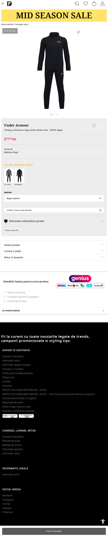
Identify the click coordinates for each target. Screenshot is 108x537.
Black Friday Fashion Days (16, 406)
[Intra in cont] (102, 3)
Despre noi (8, 377)
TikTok (6, 503)
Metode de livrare (12, 445)
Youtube (6, 508)
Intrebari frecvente (12, 356)
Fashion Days (11, 152)
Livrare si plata (12, 251)
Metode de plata (11, 440)
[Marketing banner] (54, 14)
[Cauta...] (77, 3)
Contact (6, 381)
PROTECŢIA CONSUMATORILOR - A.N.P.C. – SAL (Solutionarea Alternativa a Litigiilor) (48, 394)
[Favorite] (85, 3)
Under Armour (16, 125)
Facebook (7, 495)
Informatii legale (15, 468)
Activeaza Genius (54, 310)
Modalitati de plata (12, 402)
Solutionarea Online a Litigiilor (19, 398)
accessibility (103, 521)
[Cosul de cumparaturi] (94, 3)
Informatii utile (10, 474)
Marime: (8, 192)
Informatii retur (11, 360)
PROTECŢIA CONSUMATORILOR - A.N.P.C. (24, 390)
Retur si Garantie (13, 257)
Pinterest (7, 512)
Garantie (7, 385)
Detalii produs (12, 245)
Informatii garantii (12, 449)
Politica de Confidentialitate (17, 373)
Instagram (8, 499)
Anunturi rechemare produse (18, 410)
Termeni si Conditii (12, 369)
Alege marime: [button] (54, 198)
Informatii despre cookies (16, 364)
